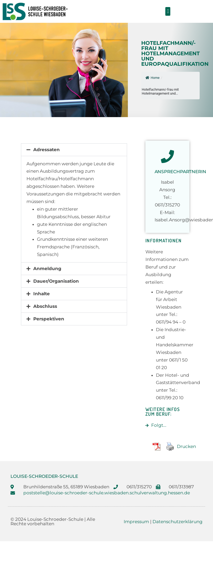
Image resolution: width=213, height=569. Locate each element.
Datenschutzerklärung (177, 521)
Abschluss (45, 306)
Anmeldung (47, 268)
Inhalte (41, 293)
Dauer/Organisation (56, 281)
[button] (167, 11)
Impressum (136, 521)
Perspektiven (48, 318)
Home (152, 78)
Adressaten (46, 149)
